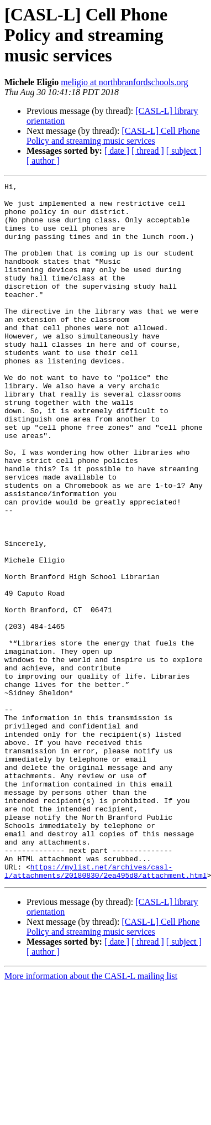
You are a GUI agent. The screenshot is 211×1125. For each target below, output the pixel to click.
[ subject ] (184, 150)
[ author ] (43, 160)
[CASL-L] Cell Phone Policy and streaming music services (113, 135)
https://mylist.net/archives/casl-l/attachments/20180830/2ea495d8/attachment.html (105, 1009)
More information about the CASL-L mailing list (90, 1115)
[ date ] (116, 150)
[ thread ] (147, 150)
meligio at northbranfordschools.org (124, 82)
